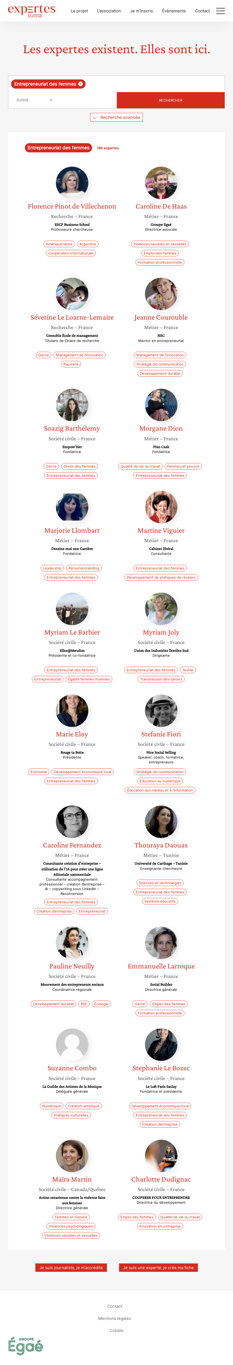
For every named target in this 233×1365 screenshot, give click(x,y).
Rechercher (170, 100)
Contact (202, 11)
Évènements (174, 11)
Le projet (79, 11)
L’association (109, 11)
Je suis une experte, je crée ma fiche (158, 1267)
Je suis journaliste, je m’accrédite (71, 1267)
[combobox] (116, 84)
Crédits (117, 1330)
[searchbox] (130, 84)
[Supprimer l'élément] (80, 84)
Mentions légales (114, 1318)
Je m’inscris (141, 11)
